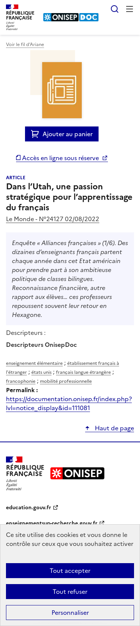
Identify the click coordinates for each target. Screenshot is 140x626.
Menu (129, 8)
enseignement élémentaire (34, 363)
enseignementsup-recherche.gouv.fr (51, 523)
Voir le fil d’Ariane (25, 44)
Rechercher (114, 8)
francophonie (20, 381)
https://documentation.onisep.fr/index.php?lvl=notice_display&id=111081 (69, 403)
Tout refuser (70, 591)
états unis (41, 372)
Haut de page (113, 428)
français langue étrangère (83, 372)
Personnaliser (70, 612)
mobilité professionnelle (66, 381)
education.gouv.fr (28, 508)
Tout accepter (70, 570)
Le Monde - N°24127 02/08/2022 (52, 218)
